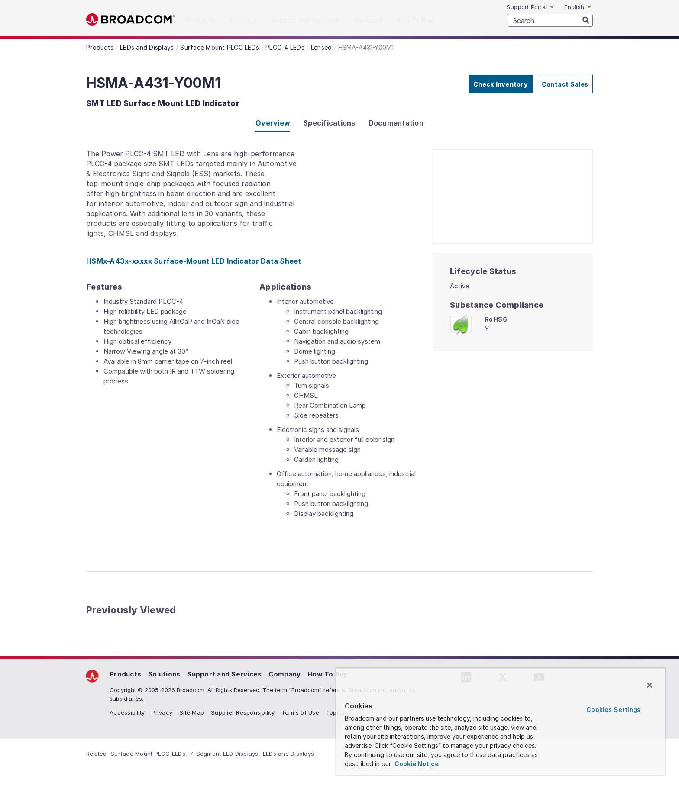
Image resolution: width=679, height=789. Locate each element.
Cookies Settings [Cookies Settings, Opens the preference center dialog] (613, 709)
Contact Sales (565, 84)
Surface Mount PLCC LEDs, (148, 753)
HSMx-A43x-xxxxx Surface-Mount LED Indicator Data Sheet (193, 261)
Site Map (191, 712)
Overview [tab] (272, 123)
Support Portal (531, 6)
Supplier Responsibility (243, 712)
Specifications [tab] (329, 123)
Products (125, 674)
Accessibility (127, 712)
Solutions (164, 674)
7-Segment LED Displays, (225, 753)
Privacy (162, 712)
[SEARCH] (550, 20)
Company (284, 674)
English (578, 6)
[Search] (585, 20)
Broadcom (130, 20)
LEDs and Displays (288, 753)
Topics (335, 712)
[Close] (649, 685)
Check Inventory (500, 84)
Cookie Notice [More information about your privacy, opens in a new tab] (416, 763)
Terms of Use (300, 712)
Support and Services (224, 674)
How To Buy (327, 674)
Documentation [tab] (396, 123)
